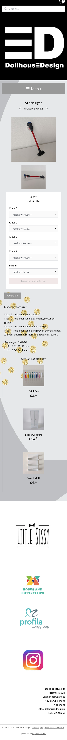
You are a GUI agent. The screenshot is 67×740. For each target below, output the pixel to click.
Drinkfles (34, 391)
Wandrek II (34, 478)
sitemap (35, 727)
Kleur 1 (13, 208)
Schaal (13, 265)
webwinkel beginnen (54, 727)
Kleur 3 (13, 236)
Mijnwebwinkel (39, 733)
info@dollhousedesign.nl (51, 708)
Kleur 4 (13, 251)
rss (41, 727)
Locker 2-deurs (33, 434)
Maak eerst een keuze (33, 280)
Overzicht (12, 295)
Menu (33, 88)
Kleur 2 (13, 222)
